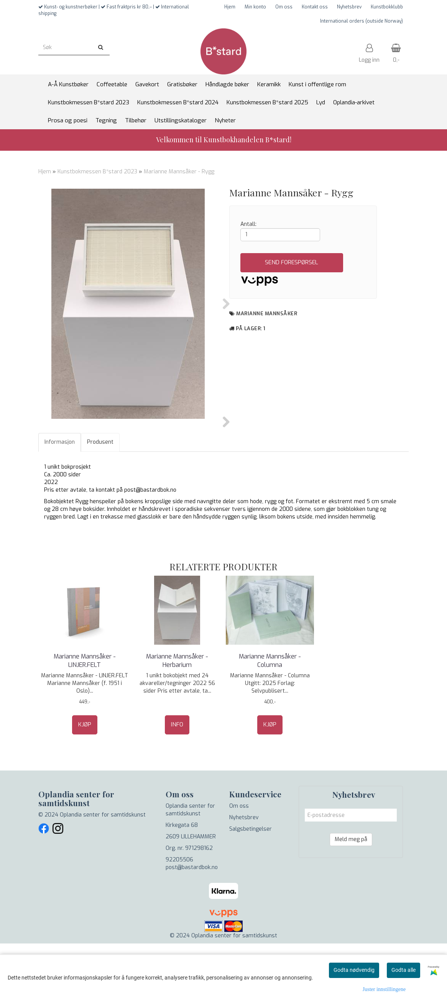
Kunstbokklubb (387, 7)
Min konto (255, 7)
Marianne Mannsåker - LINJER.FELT (85, 718)
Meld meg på (351, 897)
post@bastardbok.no (192, 925)
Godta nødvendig (354, 970)
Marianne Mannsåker (266, 313)
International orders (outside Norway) (361, 21)
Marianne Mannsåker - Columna (270, 718)
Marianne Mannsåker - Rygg (179, 171)
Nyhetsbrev (349, 7)
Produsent (100, 499)
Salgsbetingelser (250, 886)
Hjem (229, 7)
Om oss (284, 7)
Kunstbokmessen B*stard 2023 (97, 171)
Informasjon (59, 499)
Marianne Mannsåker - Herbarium (177, 718)
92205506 (179, 917)
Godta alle (403, 970)
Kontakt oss (315, 7)
